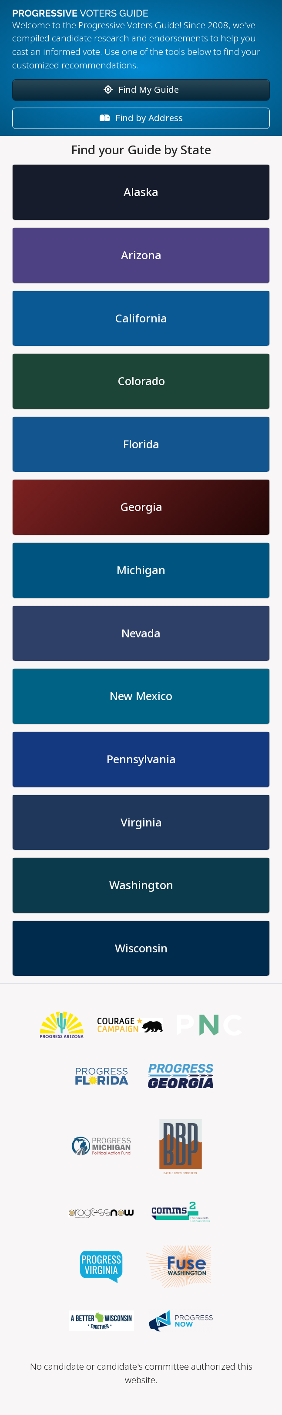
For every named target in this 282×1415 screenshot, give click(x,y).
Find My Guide (141, 89)
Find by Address (141, 118)
